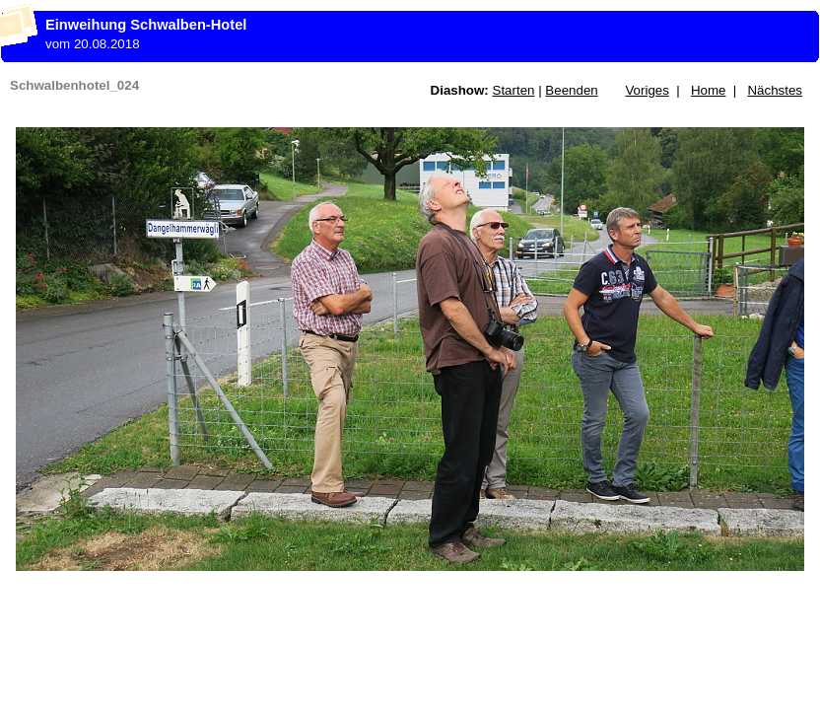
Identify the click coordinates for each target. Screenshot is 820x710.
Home (708, 90)
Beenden (571, 90)
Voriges (646, 90)
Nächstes (774, 90)
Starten (514, 90)
